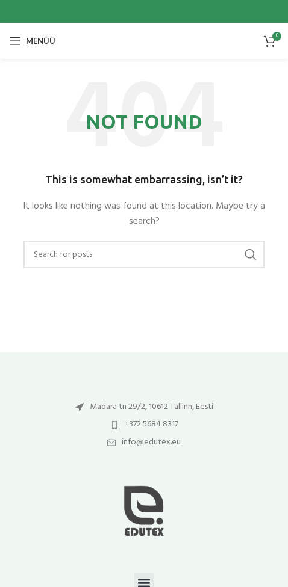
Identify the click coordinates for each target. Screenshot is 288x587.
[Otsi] (144, 254)
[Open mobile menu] (32, 41)
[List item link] (144, 407)
